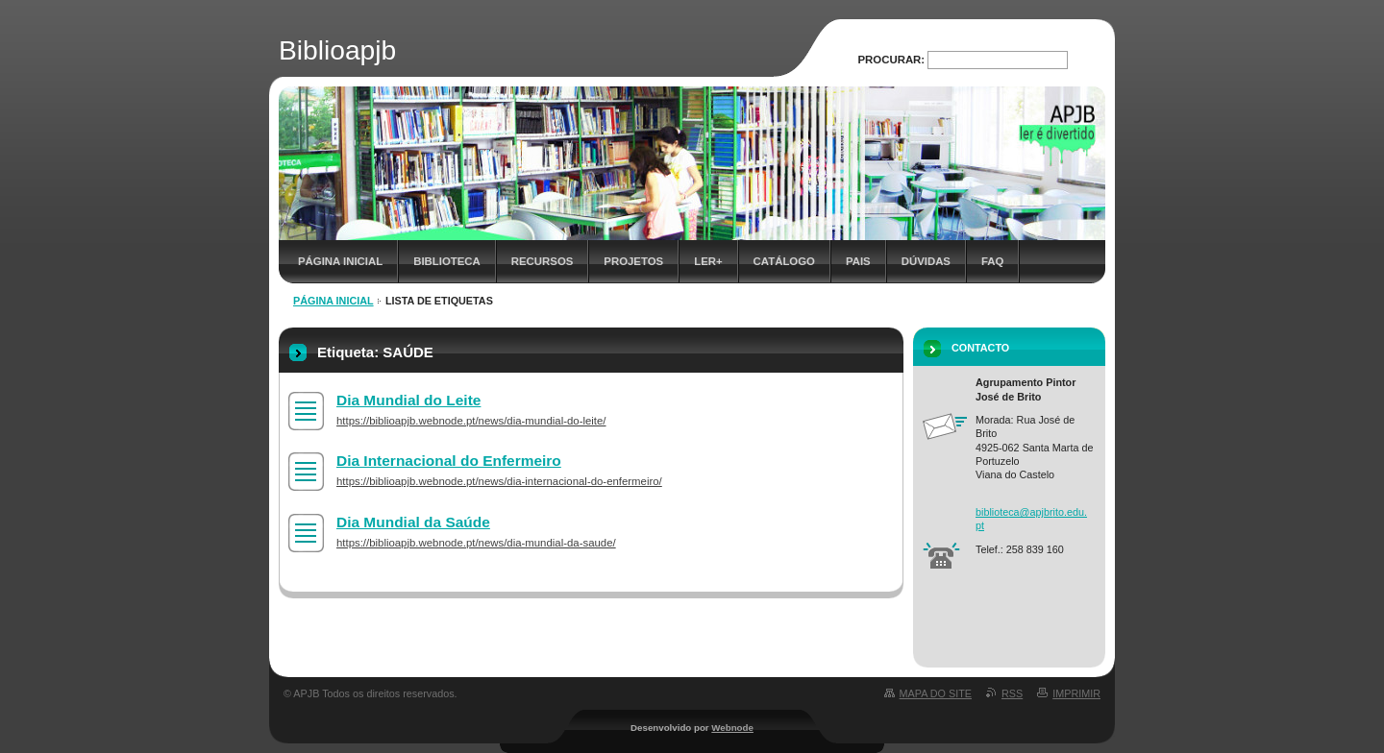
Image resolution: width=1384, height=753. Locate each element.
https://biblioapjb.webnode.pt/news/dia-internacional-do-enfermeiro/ (499, 481)
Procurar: (892, 59)
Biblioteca (447, 261)
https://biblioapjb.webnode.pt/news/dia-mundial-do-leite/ (471, 420)
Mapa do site (936, 693)
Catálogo (784, 261)
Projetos (633, 261)
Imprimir (1076, 693)
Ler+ (708, 261)
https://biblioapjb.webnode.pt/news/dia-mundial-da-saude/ (476, 542)
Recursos (542, 261)
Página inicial (340, 261)
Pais (858, 261)
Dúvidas (926, 261)
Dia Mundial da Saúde (413, 522)
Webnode (732, 727)
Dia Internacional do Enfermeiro (448, 460)
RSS (1012, 693)
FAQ (992, 261)
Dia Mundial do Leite (408, 400)
